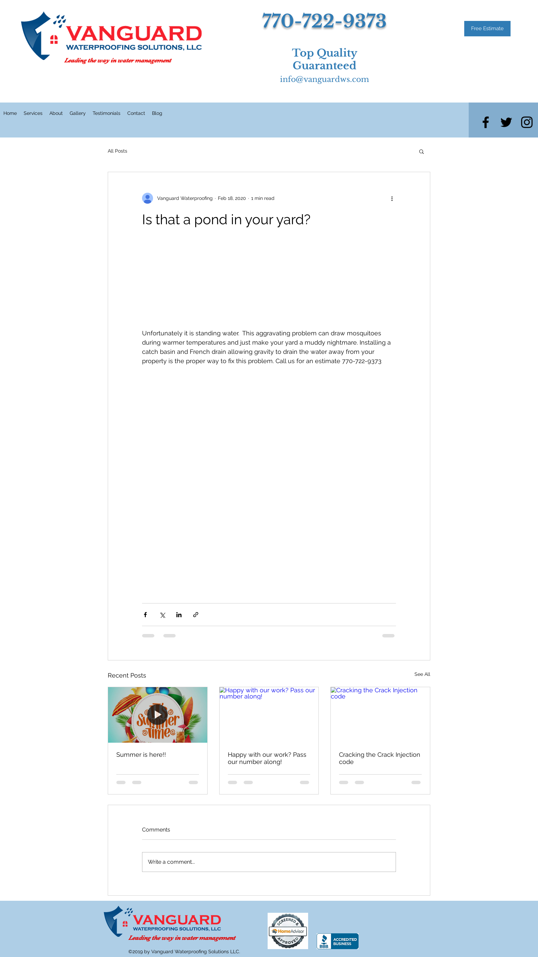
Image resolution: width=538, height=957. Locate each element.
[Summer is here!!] (157, 715)
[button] (421, 151)
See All (422, 674)
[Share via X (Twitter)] (162, 614)
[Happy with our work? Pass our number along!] (269, 715)
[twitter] (506, 122)
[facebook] (485, 122)
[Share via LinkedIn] (179, 614)
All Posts (117, 151)
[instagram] (527, 122)
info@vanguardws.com (324, 79)
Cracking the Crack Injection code (379, 758)
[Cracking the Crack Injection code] (380, 715)
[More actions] (392, 198)
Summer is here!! (141, 754)
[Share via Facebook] (145, 614)
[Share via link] (195, 614)
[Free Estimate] (487, 28)
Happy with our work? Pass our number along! (267, 758)
